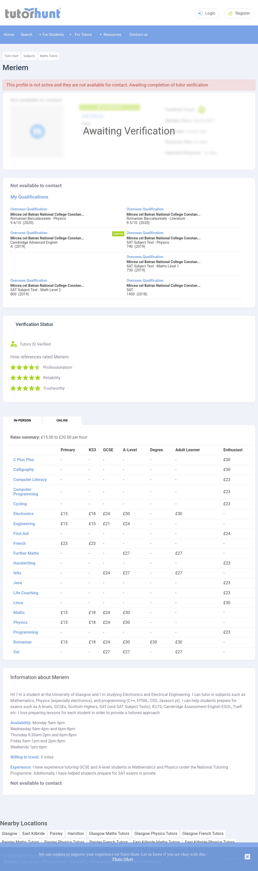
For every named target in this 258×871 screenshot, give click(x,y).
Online (62, 420)
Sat (16, 652)
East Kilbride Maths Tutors (156, 842)
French (19, 543)
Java (17, 583)
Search (26, 34)
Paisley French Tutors (108, 842)
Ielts (17, 573)
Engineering (24, 524)
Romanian (22, 642)
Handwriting (24, 563)
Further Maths (26, 553)
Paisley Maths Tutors (20, 842)
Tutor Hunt (11, 56)
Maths (19, 612)
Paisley (56, 833)
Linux (18, 603)
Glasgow (9, 833)
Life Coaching (25, 593)
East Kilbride (33, 833)
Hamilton (76, 833)
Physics (20, 622)
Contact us (139, 34)
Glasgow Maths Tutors (109, 833)
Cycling (20, 504)
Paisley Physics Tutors (64, 842)
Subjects (29, 56)
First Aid (20, 533)
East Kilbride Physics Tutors (210, 842)
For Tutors (81, 34)
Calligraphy (23, 469)
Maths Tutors (49, 56)
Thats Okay (123, 859)
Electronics (23, 514)
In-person (22, 420)
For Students (51, 34)
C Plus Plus (23, 460)
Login (206, 13)
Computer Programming (25, 491)
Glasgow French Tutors (202, 833)
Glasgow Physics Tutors (155, 833)
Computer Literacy (30, 479)
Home (9, 34)
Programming (25, 632)
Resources (110, 34)
